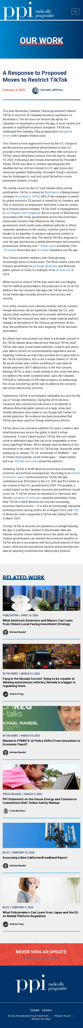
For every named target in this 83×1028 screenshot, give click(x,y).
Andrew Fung (16, 694)
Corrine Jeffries (52, 90)
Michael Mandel (18, 632)
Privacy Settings (41, 1019)
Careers (47, 1010)
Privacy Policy (62, 1016)
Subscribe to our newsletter (41, 958)
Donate (34, 1010)
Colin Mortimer (17, 811)
